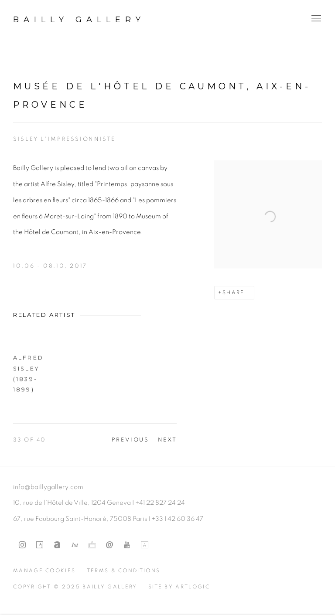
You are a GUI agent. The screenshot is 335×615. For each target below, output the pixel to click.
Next (167, 440)
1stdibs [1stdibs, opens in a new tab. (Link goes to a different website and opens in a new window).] (74, 545)
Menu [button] (315, 18)
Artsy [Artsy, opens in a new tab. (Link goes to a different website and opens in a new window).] (40, 545)
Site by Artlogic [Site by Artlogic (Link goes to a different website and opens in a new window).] (179, 586)
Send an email (109, 545)
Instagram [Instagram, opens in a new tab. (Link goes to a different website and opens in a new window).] (22, 545)
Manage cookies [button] (44, 570)
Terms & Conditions (124, 570)
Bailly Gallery (79, 19)
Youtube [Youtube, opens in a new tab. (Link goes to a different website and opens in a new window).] (127, 545)
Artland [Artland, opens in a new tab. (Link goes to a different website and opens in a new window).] (144, 545)
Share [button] (233, 292)
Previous (130, 440)
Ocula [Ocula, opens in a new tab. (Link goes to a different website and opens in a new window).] (92, 545)
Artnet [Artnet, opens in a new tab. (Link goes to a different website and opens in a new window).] (57, 545)
